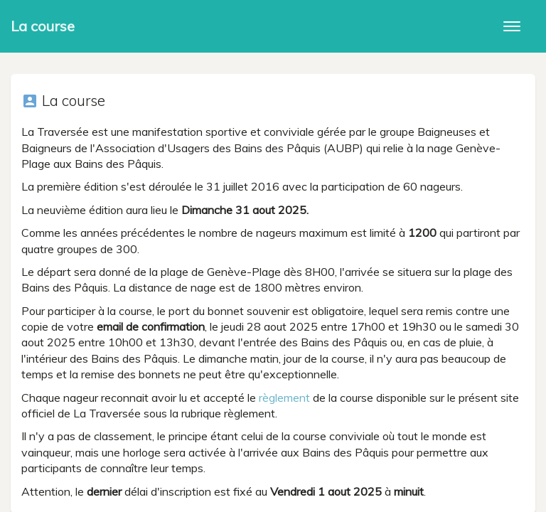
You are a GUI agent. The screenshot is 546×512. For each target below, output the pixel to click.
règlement (284, 397)
